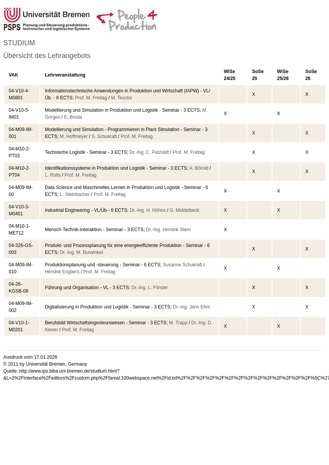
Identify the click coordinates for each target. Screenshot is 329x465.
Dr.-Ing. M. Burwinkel (81, 252)
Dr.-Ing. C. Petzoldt (149, 152)
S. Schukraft (104, 136)
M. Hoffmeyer (74, 136)
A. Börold (198, 168)
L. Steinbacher (75, 194)
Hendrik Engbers (62, 271)
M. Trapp (178, 322)
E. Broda (73, 117)
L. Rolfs (53, 175)
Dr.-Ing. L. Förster (150, 287)
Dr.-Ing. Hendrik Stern (168, 229)
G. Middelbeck (184, 210)
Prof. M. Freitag (91, 97)
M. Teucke (121, 97)
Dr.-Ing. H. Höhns (148, 210)
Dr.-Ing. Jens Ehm (191, 307)
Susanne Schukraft (182, 264)
